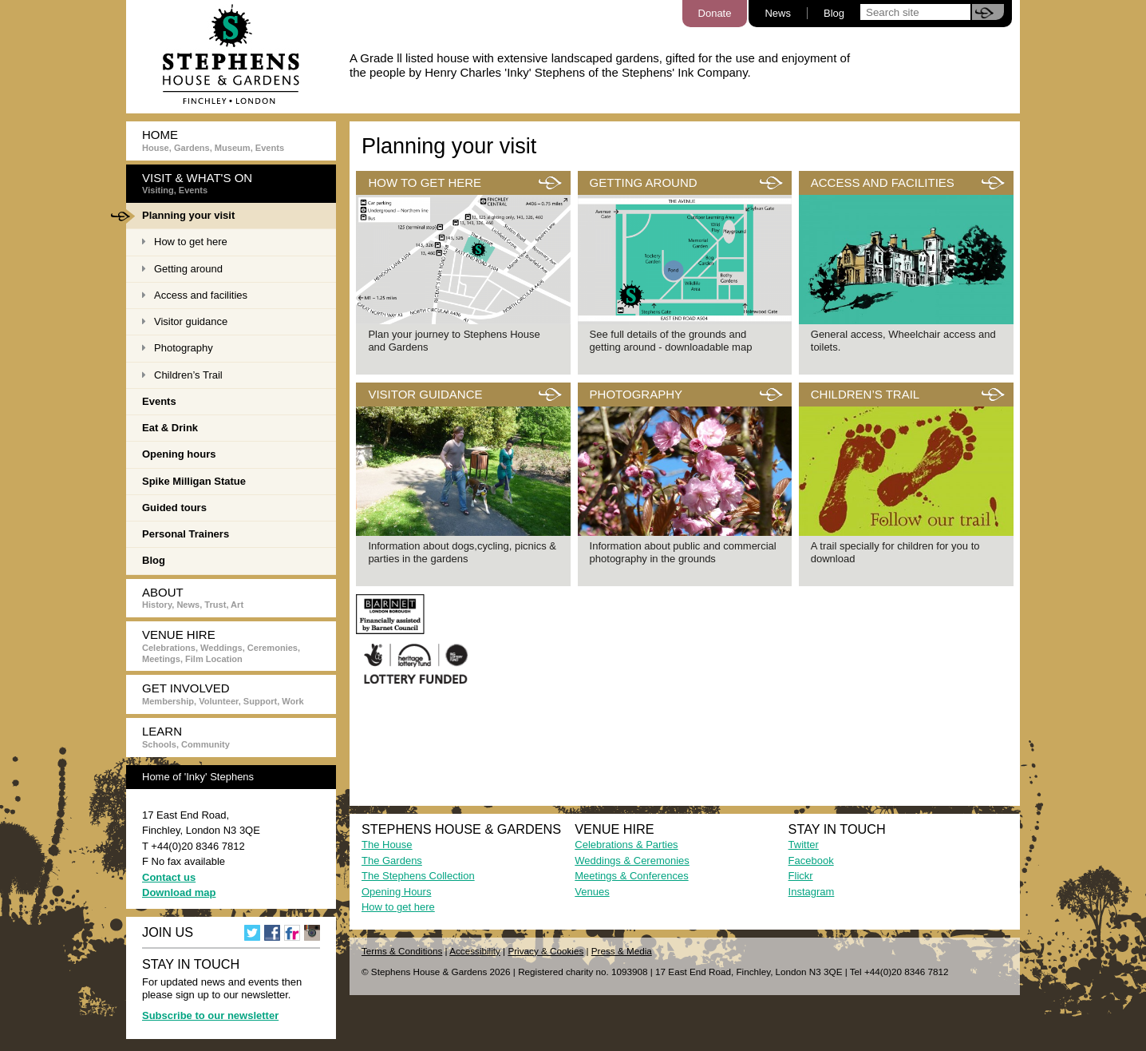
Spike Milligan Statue (194, 481)
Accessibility (474, 951)
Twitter (803, 845)
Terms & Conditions (402, 951)
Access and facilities (194, 295)
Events (159, 401)
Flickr (800, 876)
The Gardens (392, 861)
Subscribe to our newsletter (210, 1015)
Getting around (182, 269)
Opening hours (178, 454)
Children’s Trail (182, 375)
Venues (592, 892)
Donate (715, 13)
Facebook (811, 861)
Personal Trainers (185, 534)
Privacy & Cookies (545, 951)
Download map (178, 892)
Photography (177, 348)
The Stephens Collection (418, 876)
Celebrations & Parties (626, 845)
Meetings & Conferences (631, 876)
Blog (834, 13)
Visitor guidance (184, 321)
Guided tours (174, 508)
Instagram (811, 892)
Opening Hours (396, 892)
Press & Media (621, 951)
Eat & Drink (170, 428)
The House (387, 845)
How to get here (184, 242)
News (778, 13)
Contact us (169, 877)
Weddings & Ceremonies (632, 861)
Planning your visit (180, 216)
